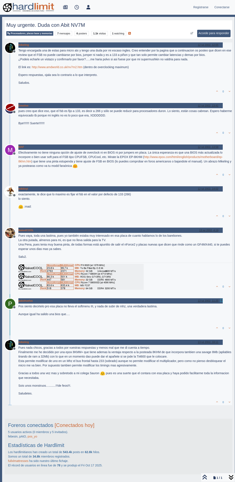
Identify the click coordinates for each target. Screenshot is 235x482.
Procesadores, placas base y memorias (29, 33)
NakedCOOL (26, 230)
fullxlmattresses (18, 461)
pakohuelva (25, 300)
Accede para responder (213, 33)
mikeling (23, 44)
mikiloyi (23, 188)
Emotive (23, 105)
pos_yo (32, 436)
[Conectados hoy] (74, 425)
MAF (21, 147)
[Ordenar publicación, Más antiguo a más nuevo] (191, 33)
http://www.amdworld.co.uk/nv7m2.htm (57, 67)
